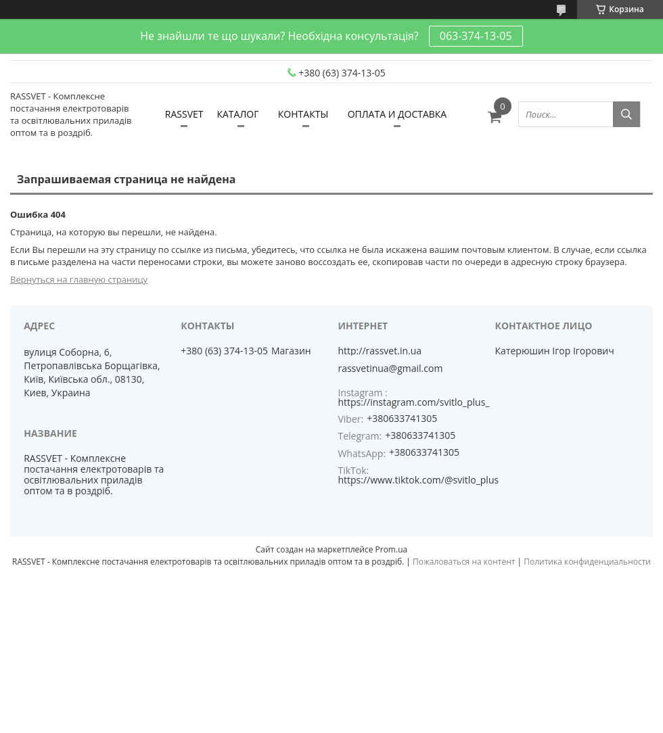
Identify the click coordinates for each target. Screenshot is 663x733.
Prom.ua (391, 549)
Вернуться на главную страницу (78, 279)
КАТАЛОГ (237, 114)
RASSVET (184, 114)
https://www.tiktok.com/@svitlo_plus (418, 479)
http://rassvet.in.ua (379, 351)
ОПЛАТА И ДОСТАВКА (397, 114)
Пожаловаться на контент (464, 561)
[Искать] (626, 114)
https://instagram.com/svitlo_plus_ (413, 402)
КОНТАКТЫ (303, 114)
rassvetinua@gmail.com (390, 368)
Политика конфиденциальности (587, 561)
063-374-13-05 (476, 35)
